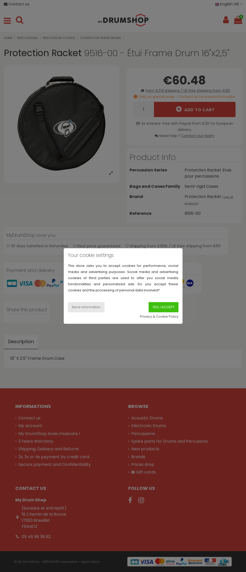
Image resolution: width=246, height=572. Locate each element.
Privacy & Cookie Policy (159, 316)
